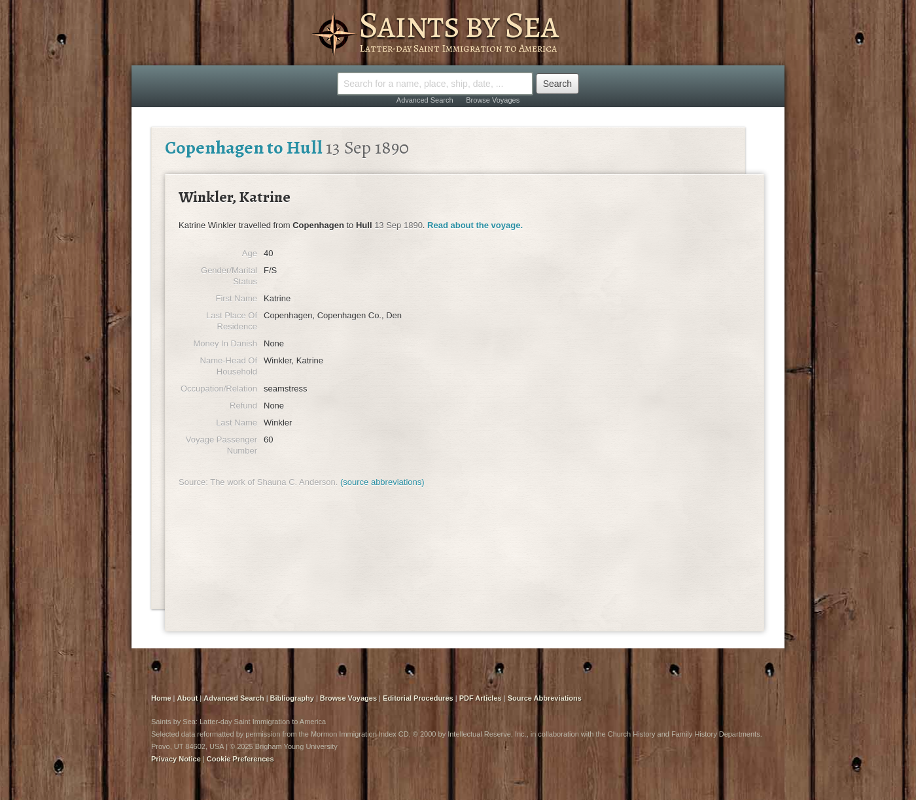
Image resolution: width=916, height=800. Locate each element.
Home (161, 698)
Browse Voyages (493, 100)
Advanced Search (424, 100)
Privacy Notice (176, 759)
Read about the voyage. (475, 225)
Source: (193, 482)
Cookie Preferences (240, 759)
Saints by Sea (458, 25)
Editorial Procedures (418, 698)
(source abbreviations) (382, 482)
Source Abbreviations (545, 698)
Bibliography (292, 698)
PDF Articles (480, 698)
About (187, 698)
